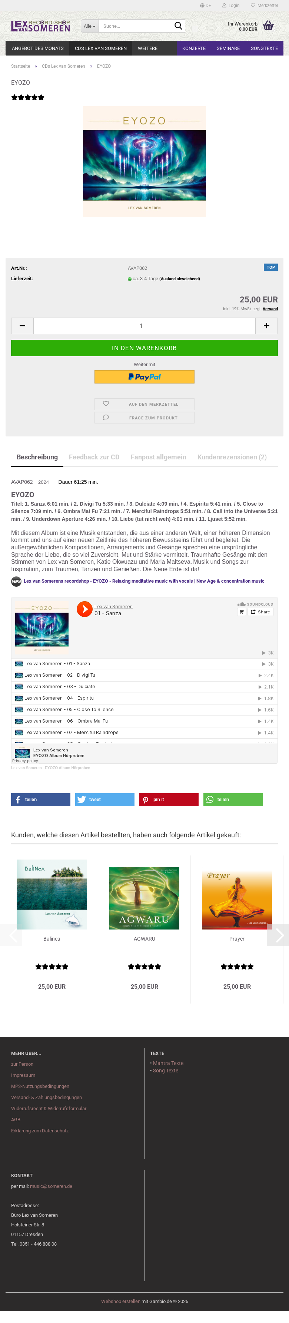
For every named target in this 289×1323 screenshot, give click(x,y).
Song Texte (165, 1071)
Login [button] (231, 5)
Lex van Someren (26, 768)
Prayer (237, 939)
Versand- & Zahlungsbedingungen (46, 1097)
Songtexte (264, 48)
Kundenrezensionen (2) (232, 457)
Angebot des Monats (38, 48)
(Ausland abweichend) (179, 279)
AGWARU (144, 939)
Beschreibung (37, 457)
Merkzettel (264, 5)
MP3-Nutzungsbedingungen (40, 1086)
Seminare (228, 48)
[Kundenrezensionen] (27, 102)
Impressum (23, 1075)
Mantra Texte (168, 1063)
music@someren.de (51, 1186)
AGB (15, 1119)
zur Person (22, 1064)
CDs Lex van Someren (101, 48)
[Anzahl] (144, 326)
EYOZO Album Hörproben (67, 768)
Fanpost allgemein (158, 457)
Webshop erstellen (120, 1301)
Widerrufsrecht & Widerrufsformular (48, 1108)
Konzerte (194, 48)
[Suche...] (90, 26)
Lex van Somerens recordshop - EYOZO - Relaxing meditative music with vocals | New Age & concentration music (144, 581)
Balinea (51, 939)
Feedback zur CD (94, 457)
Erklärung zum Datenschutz (40, 1130)
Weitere (147, 48)
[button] (206, 5)
